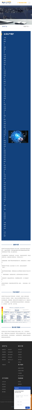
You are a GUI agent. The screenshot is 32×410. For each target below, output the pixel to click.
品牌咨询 (4, 357)
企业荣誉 (4, 386)
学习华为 (20, 357)
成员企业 (4, 384)
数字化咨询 (10, 354)
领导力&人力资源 (10, 361)
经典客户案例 (20, 370)
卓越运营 (4, 364)
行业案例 (20, 373)
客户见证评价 (20, 375)
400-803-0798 (22, 2)
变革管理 (20, 349)
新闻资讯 (20, 384)
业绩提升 (20, 354)
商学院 (19, 381)
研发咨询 (10, 349)
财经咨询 (4, 359)
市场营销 (4, 352)
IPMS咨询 (10, 357)
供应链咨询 (10, 352)
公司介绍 (4, 381)
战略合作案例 (20, 368)
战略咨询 (4, 349)
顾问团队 (4, 391)
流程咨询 (4, 354)
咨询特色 (4, 389)
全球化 (19, 362)
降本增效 (20, 359)
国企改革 (20, 352)
